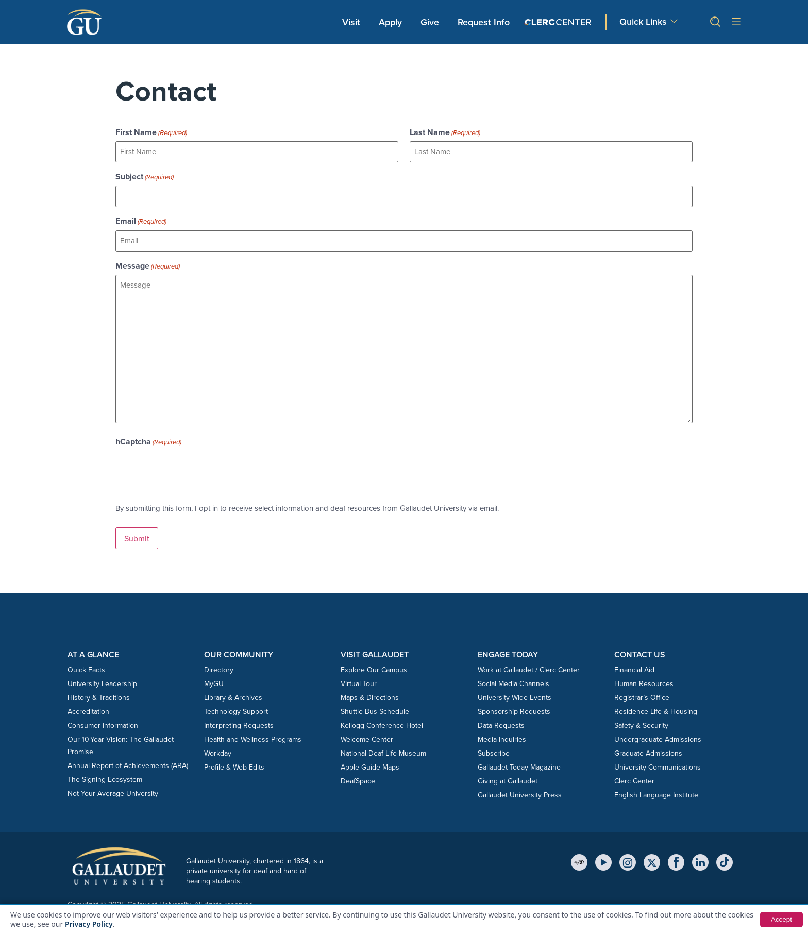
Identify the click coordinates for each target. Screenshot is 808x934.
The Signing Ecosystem (105, 777)
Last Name (445, 132)
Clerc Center (634, 779)
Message (147, 264)
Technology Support (236, 709)
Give (429, 22)
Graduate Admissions (648, 751)
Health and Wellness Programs (252, 737)
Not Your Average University (113, 791)
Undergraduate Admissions (657, 737)
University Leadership (102, 681)
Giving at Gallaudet (507, 779)
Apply (392, 21)
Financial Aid (634, 667)
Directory (218, 667)
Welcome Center (367, 737)
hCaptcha (148, 440)
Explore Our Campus (374, 667)
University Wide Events (514, 695)
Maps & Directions (370, 695)
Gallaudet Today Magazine (519, 765)
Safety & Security (641, 723)
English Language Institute (656, 793)
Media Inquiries (502, 737)
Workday (217, 751)
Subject (144, 176)
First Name (151, 132)
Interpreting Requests (239, 723)
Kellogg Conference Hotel (382, 723)
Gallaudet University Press (520, 793)
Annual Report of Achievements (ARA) (128, 763)
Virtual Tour (359, 681)
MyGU (214, 681)
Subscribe (494, 751)
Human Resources (644, 681)
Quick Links (643, 21)
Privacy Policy (89, 924)
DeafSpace (358, 779)
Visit (351, 22)
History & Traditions (99, 695)
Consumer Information (103, 723)
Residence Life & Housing (655, 709)
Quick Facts (86, 667)
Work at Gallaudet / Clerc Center (529, 667)
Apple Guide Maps (370, 765)
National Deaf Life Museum (383, 751)
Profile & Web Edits (234, 765)
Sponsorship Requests (514, 709)
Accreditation (88, 709)
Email (140, 220)
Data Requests (501, 723)
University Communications (657, 765)
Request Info (484, 22)
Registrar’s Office (641, 695)
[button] (711, 21)
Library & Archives (233, 695)
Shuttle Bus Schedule (375, 709)
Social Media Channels (513, 681)
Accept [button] (781, 919)
